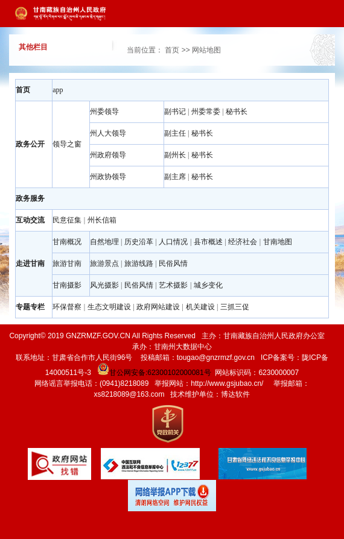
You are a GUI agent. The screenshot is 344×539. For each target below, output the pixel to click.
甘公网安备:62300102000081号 (153, 372)
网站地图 (206, 50)
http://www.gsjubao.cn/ (227, 383)
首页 (172, 50)
